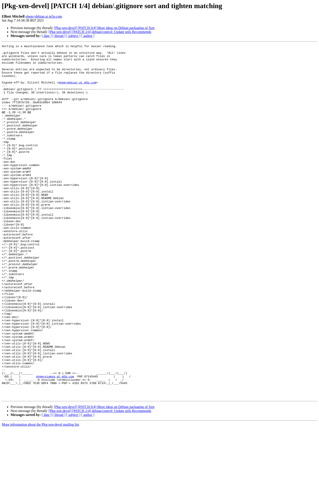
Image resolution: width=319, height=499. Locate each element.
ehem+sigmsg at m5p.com (55, 443)
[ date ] (47, 36)
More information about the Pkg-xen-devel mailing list (40, 495)
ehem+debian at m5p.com (44, 16)
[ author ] (88, 36)
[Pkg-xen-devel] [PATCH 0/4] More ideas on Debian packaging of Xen (104, 28)
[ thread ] (58, 36)
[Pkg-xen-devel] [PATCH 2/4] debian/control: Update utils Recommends (99, 32)
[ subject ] (73, 36)
